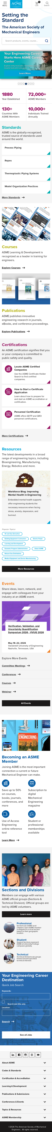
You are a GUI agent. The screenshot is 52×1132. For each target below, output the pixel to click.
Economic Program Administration (16, 549)
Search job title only (16, 1004)
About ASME (38, 549)
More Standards (11, 197)
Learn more (26, 914)
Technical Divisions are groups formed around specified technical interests (29, 959)
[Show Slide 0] (19, 84)
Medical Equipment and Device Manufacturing (20, 558)
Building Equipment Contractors (15, 539)
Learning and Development (14, 544)
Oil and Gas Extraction (12, 534)
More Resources (26, 569)
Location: (6, 1007)
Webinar (6, 691)
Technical (22, 954)
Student (21, 940)
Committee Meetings (13, 665)
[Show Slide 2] (23, 84)
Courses (6, 683)
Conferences (9, 674)
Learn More (25, 74)
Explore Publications (13, 331)
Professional (24, 923)
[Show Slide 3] (26, 84)
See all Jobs (26, 1035)
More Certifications (13, 435)
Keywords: (6, 991)
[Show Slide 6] (33, 84)
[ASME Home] (16, 4)
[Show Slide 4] (28, 84)
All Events (26, 703)
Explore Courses (11, 267)
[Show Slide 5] (31, 84)
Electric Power (38, 539)
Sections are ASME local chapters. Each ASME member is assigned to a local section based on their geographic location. (29, 929)
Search (6, 1021)
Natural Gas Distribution (13, 553)
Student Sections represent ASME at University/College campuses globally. (28, 944)
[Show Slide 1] (21, 84)
